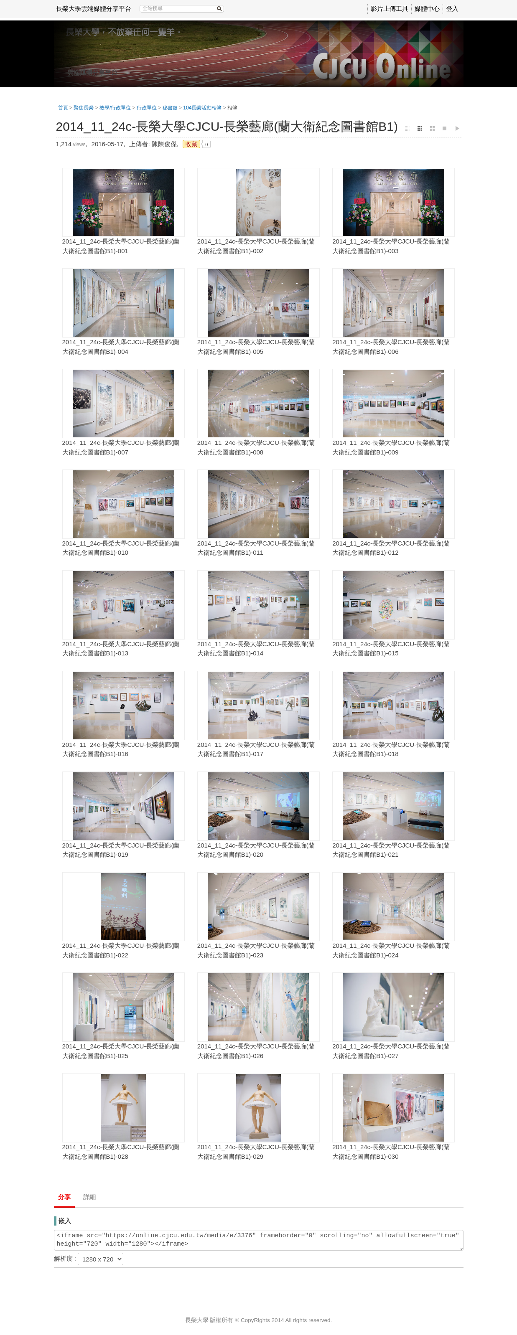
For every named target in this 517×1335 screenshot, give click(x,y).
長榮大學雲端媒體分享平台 (93, 8)
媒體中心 (427, 8)
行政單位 (147, 108)
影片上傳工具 (389, 8)
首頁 (63, 108)
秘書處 (170, 108)
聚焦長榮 (84, 108)
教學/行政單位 (115, 108)
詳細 (89, 1196)
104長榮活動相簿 (202, 108)
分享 (64, 1196)
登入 (452, 8)
